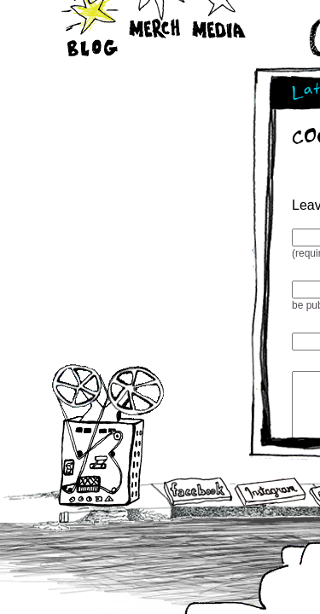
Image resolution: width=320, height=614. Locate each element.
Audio (108, 434)
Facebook (198, 493)
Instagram (270, 492)
